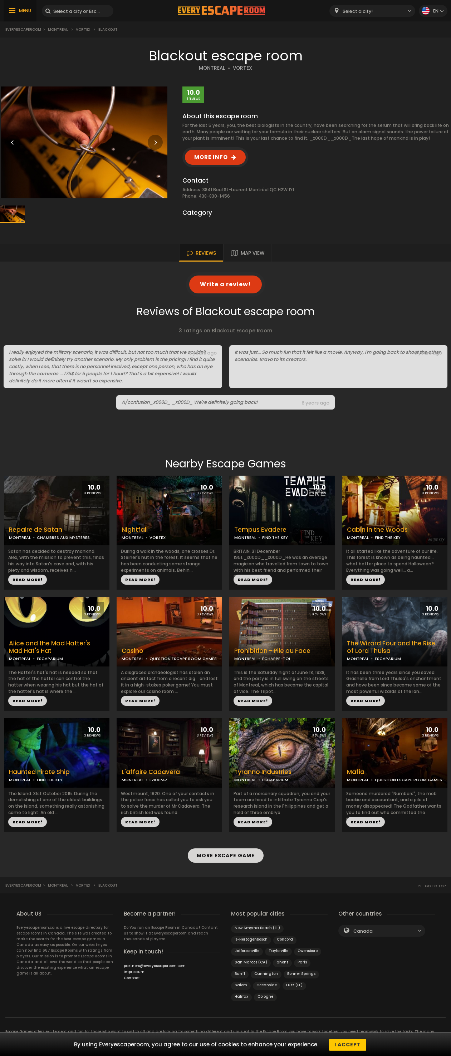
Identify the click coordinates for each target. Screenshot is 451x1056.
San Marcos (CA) (251, 961)
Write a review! (225, 284)
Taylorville (278, 950)
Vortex (83, 29)
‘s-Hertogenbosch (251, 938)
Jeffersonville (247, 950)
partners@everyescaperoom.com (155, 965)
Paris (302, 961)
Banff (240, 973)
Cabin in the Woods (377, 530)
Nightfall (135, 530)
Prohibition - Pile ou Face (272, 651)
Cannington (266, 973)
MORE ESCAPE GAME (226, 855)
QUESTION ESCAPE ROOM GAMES (183, 658)
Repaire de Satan (35, 530)
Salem (241, 984)
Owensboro (308, 950)
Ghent (282, 961)
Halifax (241, 995)
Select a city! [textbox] (358, 11)
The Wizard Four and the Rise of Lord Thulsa (391, 647)
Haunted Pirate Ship (39, 772)
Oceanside (266, 984)
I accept (347, 1044)
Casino (132, 651)
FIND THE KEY (275, 537)
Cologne (265, 995)
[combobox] (372, 11)
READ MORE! (28, 579)
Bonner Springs (301, 973)
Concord (285, 938)
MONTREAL (212, 68)
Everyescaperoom (23, 29)
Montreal (58, 29)
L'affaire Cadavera (151, 772)
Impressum (134, 971)
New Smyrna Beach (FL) (257, 927)
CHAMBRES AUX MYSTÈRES (63, 537)
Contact (132, 977)
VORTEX (242, 68)
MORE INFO (211, 157)
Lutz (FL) (294, 984)
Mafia (355, 772)
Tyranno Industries (262, 772)
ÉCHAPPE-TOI (276, 658)
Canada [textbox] (363, 930)
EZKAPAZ (158, 780)
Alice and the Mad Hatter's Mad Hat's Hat (49, 647)
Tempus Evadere (260, 530)
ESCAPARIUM (50, 658)
